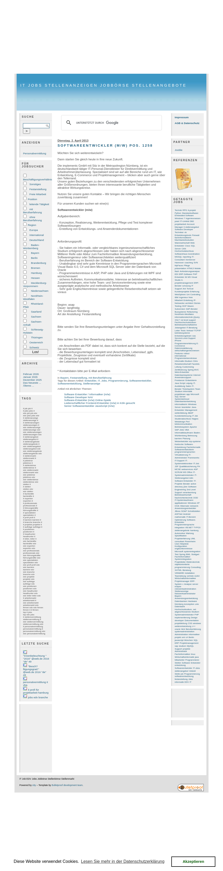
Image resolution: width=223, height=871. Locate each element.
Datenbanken (181, 601)
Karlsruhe (179, 444)
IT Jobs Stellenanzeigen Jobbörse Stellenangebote (103, 85)
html (183, 629)
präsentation (180, 268)
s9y (34, 785)
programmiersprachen (185, 452)
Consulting (196, 567)
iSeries (197, 303)
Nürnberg (179, 604)
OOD (195, 498)
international (180, 356)
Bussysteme (180, 312)
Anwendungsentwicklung (186, 598)
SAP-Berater (192, 309)
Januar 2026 (30, 376)
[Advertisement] (111, 37)
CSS (190, 623)
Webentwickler (181, 441)
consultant (179, 541)
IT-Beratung (191, 327)
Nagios (195, 419)
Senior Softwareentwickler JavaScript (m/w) (89, 405)
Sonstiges (35, 184)
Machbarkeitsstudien (184, 240)
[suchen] (110, 123)
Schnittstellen (194, 511)
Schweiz (34, 347)
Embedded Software (184, 215)
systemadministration (185, 631)
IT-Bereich (191, 517)
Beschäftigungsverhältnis (37, 179)
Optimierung (180, 520)
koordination (194, 254)
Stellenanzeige (91, 383)
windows (197, 623)
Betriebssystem (182, 427)
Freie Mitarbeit (37, 194)
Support (178, 649)
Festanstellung (37, 189)
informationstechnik (184, 317)
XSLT (177, 320)
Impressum (182, 117)
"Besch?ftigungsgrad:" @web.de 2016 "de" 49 (34, 670)
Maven (190, 306)
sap (176, 646)
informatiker (194, 634)
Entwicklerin (190, 380)
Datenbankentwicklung (185, 401)
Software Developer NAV (78, 397)
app (188, 394)
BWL (188, 554)
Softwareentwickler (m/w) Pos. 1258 (105, 145)
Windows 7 (180, 218)
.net (194, 609)
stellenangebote (182, 530)
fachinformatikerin (183, 237)
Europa (33, 230)
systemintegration (192, 551)
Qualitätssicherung (188, 466)
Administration (181, 634)
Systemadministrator (184, 614)
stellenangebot (181, 671)
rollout (187, 353)
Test (177, 554)
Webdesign (180, 421)
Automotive (180, 533)
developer (179, 620)
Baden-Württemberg (31, 247)
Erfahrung (194, 291)
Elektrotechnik (193, 562)
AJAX (197, 576)
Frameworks (193, 458)
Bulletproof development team (67, 785)
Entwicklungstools (183, 235)
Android (186, 514)
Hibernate (184, 506)
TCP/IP (197, 330)
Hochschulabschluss (184, 251)
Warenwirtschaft (182, 243)
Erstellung (188, 300)
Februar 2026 (31, 374)
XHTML (178, 570)
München (188, 640)
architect (189, 303)
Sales (188, 386)
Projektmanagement (189, 643)
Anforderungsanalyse (190, 271)
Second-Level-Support (185, 338)
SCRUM (178, 472)
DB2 (192, 221)
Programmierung (118, 380)
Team (197, 389)
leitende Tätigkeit (39, 204)
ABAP (190, 413)
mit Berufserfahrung (32, 211)
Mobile (198, 268)
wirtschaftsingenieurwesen (187, 350)
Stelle (177, 674)
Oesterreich (36, 342)
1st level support (188, 320)
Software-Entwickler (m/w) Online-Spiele (87, 400)
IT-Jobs (196, 668)
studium (182, 646)
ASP (196, 469)
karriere (178, 438)
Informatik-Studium (183, 361)
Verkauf (189, 330)
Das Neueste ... (32, 382)
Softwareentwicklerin (184, 449)
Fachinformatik (193, 447)
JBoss (178, 511)
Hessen (35, 277)
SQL (195, 640)
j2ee (185, 487)
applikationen (181, 503)
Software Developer (184, 229)
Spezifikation (181, 536)
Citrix (195, 361)
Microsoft (179, 551)
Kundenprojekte (182, 291)
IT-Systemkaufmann (184, 500)
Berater (186, 484)
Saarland (36, 311)
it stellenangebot (191, 227)
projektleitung (181, 623)
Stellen (178, 663)
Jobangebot (180, 327)
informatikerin (181, 404)
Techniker (179, 232)
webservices (187, 469)
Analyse (188, 584)
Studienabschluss (183, 419)
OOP (184, 306)
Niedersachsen (39, 290)
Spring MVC (193, 370)
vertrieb (190, 576)
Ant (184, 289)
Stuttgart (195, 554)
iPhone (178, 340)
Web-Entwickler (182, 372)
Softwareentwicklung (69, 383)
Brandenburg (38, 262)
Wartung (190, 533)
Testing (178, 306)
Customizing (188, 367)
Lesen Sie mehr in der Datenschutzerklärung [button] (122, 861)
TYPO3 (196, 527)
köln (191, 478)
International (36, 235)
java (197, 657)
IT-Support (180, 460)
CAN (184, 249)
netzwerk (194, 506)
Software (186, 663)
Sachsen (36, 316)
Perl (188, 421)
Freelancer (180, 380)
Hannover (179, 262)
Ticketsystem (188, 389)
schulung (186, 286)
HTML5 (190, 268)
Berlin (34, 257)
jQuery (196, 317)
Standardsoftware (190, 213)
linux (193, 654)
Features (179, 353)
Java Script (180, 383)
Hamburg (36, 272)
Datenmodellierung (183, 348)
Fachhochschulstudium (185, 322)
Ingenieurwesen (193, 218)
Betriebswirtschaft (183, 495)
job (182, 674)
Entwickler (90, 380)
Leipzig (189, 383)
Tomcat (190, 289)
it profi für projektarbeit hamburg (36, 691)
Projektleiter (180, 562)
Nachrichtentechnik (184, 498)
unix (197, 604)
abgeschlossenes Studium (187, 612)
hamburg (194, 530)
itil (186, 277)
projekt (178, 637)
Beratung (186, 570)
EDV (187, 682)
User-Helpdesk (182, 544)
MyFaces (179, 265)
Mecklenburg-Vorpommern (35, 284)
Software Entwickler (184, 481)
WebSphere (180, 294)
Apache (193, 427)
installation (190, 573)
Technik (178, 210)
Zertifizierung (181, 370)
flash (177, 271)
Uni (188, 294)
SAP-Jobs (179, 430)
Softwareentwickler (140, 380)
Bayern (35, 252)
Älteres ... (28, 385)
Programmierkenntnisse (186, 358)
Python (178, 213)
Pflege (187, 265)
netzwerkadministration (185, 589)
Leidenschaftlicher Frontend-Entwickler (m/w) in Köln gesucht (99, 403)
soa (194, 336)
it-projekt (192, 210)
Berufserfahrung (193, 629)
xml (183, 637)
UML (193, 538)
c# (187, 637)
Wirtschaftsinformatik (184, 657)
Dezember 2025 (32, 379)
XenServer (190, 260)
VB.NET (189, 527)
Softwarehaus (181, 254)
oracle (178, 629)
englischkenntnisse (183, 548)
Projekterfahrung (182, 538)
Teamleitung (180, 576)
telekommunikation (183, 424)
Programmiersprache (184, 524)
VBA (187, 430)
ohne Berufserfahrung (32, 219)
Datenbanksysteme (184, 375)
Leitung (178, 367)
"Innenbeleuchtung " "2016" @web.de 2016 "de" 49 (36, 658)
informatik (179, 682)
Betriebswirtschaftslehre (186, 325)
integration (180, 527)
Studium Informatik (183, 391)
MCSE (178, 469)
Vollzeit (192, 671)
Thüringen (37, 337)
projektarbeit (180, 224)
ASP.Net (178, 514)
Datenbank (180, 606)
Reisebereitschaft (183, 364)
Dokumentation (191, 620)
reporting (187, 257)
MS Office (187, 472)
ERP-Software (185, 274)
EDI (176, 274)
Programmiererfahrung (185, 343)
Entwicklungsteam (183, 336)
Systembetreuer (182, 399)
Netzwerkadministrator (185, 593)
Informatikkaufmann (184, 433)
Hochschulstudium (183, 609)
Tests (183, 330)
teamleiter (186, 407)
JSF (176, 466)
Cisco (187, 246)
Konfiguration (181, 546)
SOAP (184, 511)
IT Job (195, 416)
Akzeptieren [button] (193, 861)
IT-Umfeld (184, 221)
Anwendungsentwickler (185, 508)
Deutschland (36, 240)
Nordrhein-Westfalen (33, 297)
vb (185, 232)
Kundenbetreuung (183, 416)
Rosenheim (190, 541)
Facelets (196, 364)
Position (32, 199)
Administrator (181, 651)
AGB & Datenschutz (187, 123)
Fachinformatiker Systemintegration (183, 558)
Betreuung (192, 435)
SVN (195, 262)
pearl (177, 221)
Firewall (195, 235)
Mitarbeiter (180, 660)
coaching (189, 262)
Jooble (178, 150)
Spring (182, 554)
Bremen (35, 267)
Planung (186, 438)
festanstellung (181, 679)
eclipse (178, 586)
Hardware (192, 601)
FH (198, 466)
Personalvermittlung (34, 153)
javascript (179, 640)
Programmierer (192, 660)
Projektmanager (182, 581)
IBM (176, 297)
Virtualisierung (181, 455)
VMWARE (179, 573)
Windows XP (194, 503)
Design (194, 617)
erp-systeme (195, 441)
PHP (197, 614)
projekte (186, 649)
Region (32, 225)
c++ (193, 626)
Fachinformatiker (182, 654)
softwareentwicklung (184, 676)
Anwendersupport (183, 377)
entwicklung (180, 665)
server (195, 584)
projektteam (180, 394)
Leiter (177, 330)
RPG (184, 210)
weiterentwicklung (183, 626)
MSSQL (178, 257)
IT (99, 380)
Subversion (180, 309)
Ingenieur (183, 297)
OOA (177, 506)
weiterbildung (181, 413)
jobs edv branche (38, 697)
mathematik (180, 517)
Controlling (195, 294)
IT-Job (196, 463)
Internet (196, 375)
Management (191, 410)
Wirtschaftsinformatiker (185, 578)
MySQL (190, 646)
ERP (177, 643)
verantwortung (189, 492)
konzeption (189, 604)
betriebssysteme (182, 333)
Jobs (104, 380)
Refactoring (192, 312)
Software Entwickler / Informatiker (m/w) (87, 394)
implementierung (182, 617)
